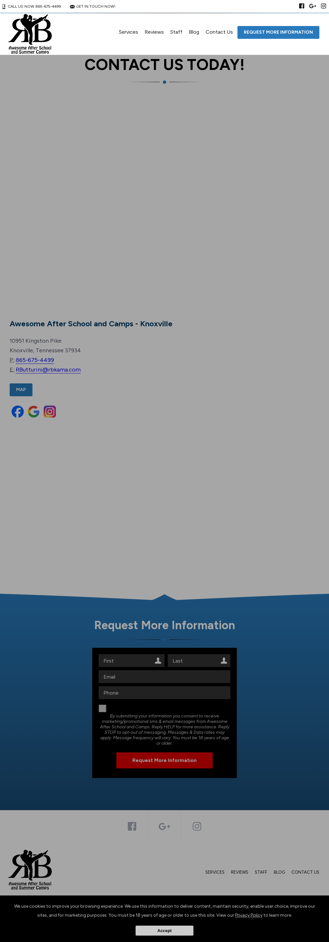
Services (128, 32)
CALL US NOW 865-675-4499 (30, 6)
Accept (164, 930)
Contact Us (219, 32)
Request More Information (278, 32)
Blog (194, 32)
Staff (176, 32)
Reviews (154, 32)
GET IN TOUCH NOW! (91, 6)
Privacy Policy (248, 915)
